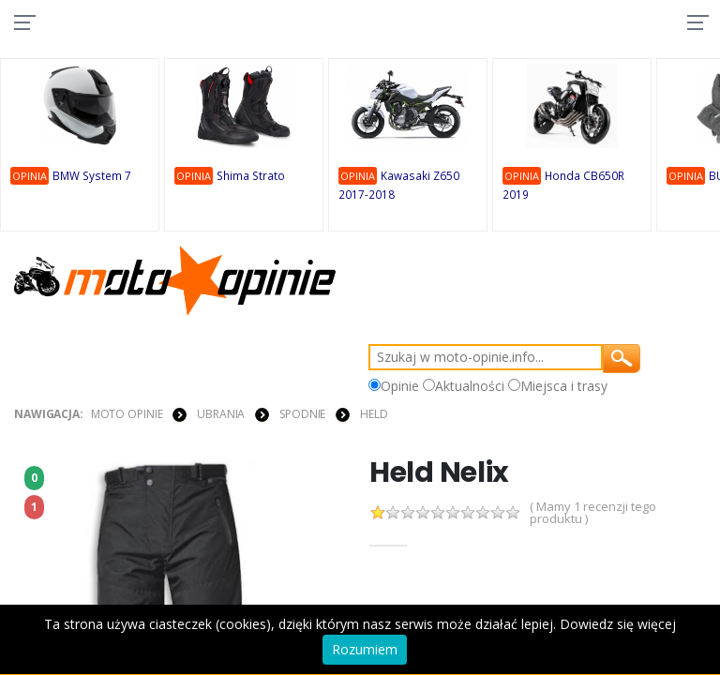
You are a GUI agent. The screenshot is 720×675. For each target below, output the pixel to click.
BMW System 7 (93, 177)
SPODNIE (302, 414)
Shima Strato (252, 177)
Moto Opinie (127, 414)
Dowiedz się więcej (618, 624)
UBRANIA (221, 414)
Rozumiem (365, 649)
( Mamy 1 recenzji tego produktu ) (593, 513)
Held (374, 414)
